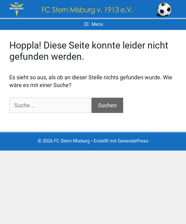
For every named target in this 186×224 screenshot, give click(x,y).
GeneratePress (133, 141)
